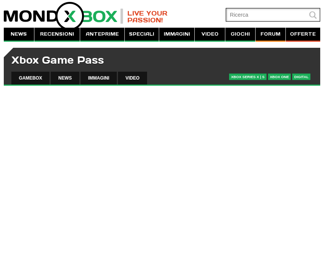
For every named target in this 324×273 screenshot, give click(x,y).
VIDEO (210, 34)
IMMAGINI (177, 34)
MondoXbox (63, 16)
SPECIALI (141, 34)
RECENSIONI (57, 34)
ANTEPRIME (102, 34)
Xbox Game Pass (57, 60)
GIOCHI (240, 34)
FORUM (270, 34)
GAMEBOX (30, 78)
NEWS (19, 34)
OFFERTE (303, 34)
